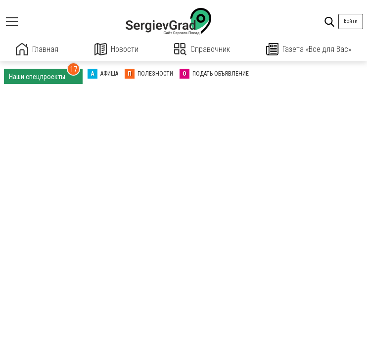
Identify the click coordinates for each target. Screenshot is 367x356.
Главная (37, 49)
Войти (351, 21)
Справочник (202, 49)
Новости (116, 49)
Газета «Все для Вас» (308, 49)
